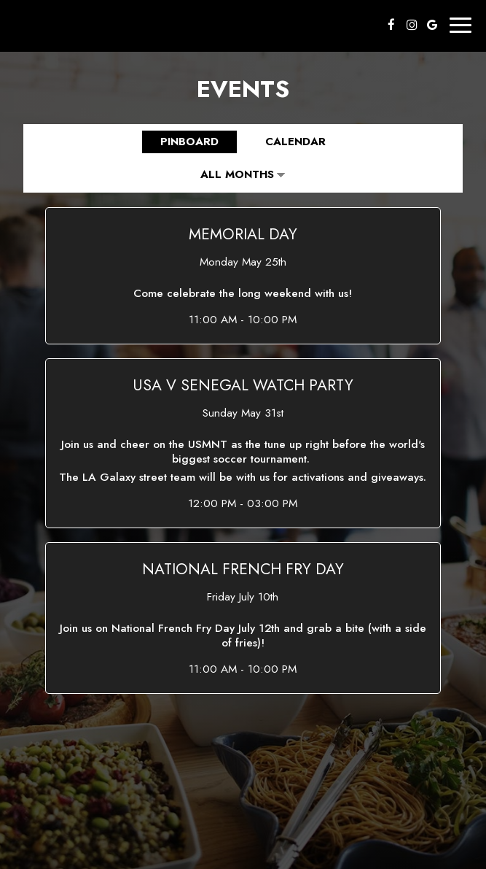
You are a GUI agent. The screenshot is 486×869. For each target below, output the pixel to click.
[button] (243, 275)
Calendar (286, 142)
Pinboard (180, 142)
